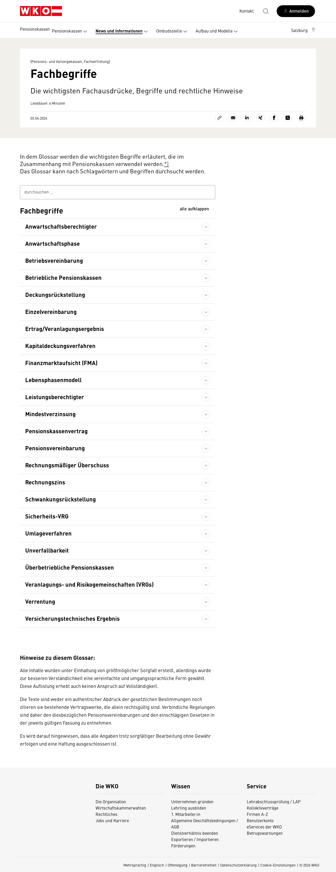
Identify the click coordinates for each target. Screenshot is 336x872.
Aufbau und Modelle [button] (218, 31)
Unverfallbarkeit (47, 550)
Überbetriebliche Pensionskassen (69, 567)
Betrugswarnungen (265, 833)
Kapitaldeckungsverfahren (60, 345)
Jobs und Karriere (112, 820)
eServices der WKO (264, 827)
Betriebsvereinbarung (54, 260)
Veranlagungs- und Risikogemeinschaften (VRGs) (89, 584)
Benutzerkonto (260, 820)
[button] (303, 30)
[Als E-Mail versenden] (233, 118)
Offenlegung (177, 865)
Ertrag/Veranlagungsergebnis (64, 328)
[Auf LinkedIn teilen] (247, 118)
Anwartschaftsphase (52, 243)
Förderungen (183, 845)
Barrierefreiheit (204, 865)
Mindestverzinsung (50, 414)
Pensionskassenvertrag (56, 431)
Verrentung (40, 601)
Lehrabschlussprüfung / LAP (274, 801)
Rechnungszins (45, 482)
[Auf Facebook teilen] (274, 118)
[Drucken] (301, 118)
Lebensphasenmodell (53, 380)
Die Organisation (111, 801)
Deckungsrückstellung (55, 294)
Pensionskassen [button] (70, 31)
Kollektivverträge (262, 808)
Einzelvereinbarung (51, 311)
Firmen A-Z (257, 814)
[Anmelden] (296, 11)
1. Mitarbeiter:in (185, 814)
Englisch (157, 865)
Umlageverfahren (48, 533)
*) (166, 163)
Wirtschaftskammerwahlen (121, 808)
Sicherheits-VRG (47, 516)
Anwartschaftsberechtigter (61, 226)
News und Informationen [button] (123, 31)
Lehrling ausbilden (188, 808)
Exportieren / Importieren (195, 839)
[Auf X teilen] (288, 118)
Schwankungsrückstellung (60, 499)
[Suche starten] (266, 11)
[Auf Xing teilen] (260, 118)
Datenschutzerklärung (238, 865)
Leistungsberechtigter (54, 397)
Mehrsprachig (134, 865)
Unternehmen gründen (192, 801)
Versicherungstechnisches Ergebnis (72, 618)
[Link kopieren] (219, 118)
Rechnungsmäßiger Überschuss (67, 465)
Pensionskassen (35, 29)
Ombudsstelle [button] (172, 31)
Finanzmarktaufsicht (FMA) (61, 363)
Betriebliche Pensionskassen (63, 277)
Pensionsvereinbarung (55, 448)
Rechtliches (106, 814)
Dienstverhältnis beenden (194, 833)
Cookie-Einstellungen (278, 865)
